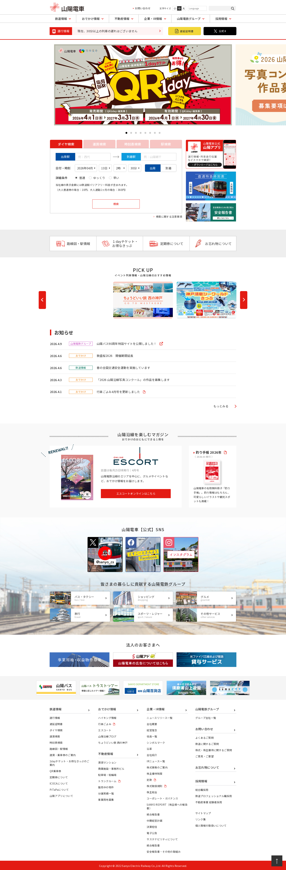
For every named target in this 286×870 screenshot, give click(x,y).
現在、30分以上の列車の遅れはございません (108, 31)
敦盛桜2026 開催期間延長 (115, 355)
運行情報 (55, 717)
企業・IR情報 (153, 18)
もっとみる (220, 405)
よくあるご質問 (204, 736)
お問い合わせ (142, 8)
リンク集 (200, 818)
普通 (82, 178)
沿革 (149, 748)
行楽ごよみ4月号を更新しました (119, 391)
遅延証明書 (56, 723)
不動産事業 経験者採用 (208, 801)
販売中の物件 (106, 786)
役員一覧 (152, 735)
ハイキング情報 (107, 717)
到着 (168, 168)
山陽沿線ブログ (107, 735)
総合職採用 (201, 789)
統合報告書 (153, 813)
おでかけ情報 (91, 18)
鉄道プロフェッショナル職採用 (213, 795)
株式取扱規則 (154, 785)
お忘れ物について (213, 243)
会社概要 (152, 723)
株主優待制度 (154, 772)
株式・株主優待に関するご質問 (213, 749)
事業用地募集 (106, 799)
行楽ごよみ (104, 723)
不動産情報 (122, 18)
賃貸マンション (107, 761)
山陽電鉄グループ (189, 18)
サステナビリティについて (162, 838)
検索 (116, 204)
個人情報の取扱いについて (211, 824)
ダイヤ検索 (56, 729)
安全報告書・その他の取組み (164, 851)
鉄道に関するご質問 (207, 743)
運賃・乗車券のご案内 (63, 754)
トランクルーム (107, 780)
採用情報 (221, 18)
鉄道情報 (61, 18)
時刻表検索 (56, 741)
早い (116, 178)
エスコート (104, 729)
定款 (149, 779)
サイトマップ (203, 812)
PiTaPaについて (59, 788)
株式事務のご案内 (157, 766)
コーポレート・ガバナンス (162, 797)
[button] (126, 133)
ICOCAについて (59, 782)
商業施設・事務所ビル (111, 767)
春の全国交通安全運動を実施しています (123, 367)
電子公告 (152, 832)
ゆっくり (99, 178)
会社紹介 (152, 754)
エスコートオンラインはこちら (135, 493)
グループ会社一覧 (205, 717)
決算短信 (152, 826)
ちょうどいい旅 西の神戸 (112, 741)
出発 (153, 168)
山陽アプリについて (61, 795)
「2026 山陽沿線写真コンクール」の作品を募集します (133, 379)
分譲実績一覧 (106, 792)
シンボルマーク (156, 741)
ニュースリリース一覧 (159, 717)
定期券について (166, 243)
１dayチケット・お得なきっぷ (119, 243)
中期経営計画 (154, 820)
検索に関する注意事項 (169, 216)
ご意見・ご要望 (204, 755)
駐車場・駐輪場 (107, 774)
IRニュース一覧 (156, 760)
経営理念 (152, 729)
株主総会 (152, 791)
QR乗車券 (55, 770)
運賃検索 (55, 735)
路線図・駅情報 (73, 243)
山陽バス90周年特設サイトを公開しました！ (127, 343)
